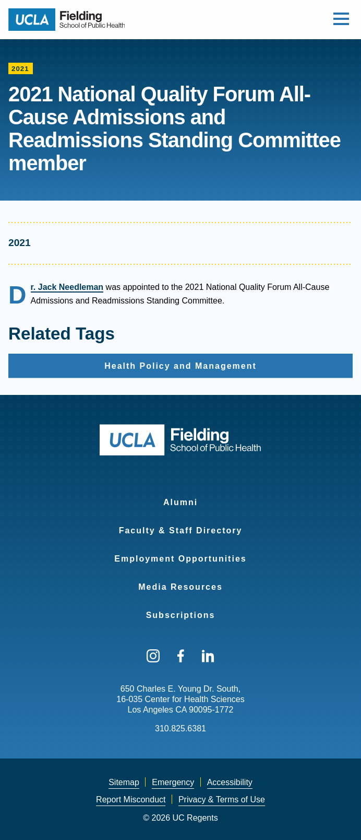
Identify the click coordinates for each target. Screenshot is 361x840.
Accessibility (229, 782)
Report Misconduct (130, 799)
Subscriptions (180, 615)
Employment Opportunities (180, 558)
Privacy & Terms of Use (221, 799)
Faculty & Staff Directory (181, 530)
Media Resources (180, 586)
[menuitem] (180, 496)
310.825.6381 (180, 728)
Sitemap (124, 782)
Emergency (173, 782)
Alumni (180, 502)
